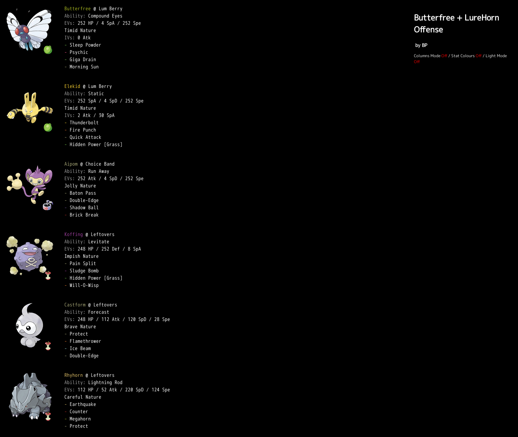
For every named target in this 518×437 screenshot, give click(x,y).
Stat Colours (463, 56)
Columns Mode (427, 56)
